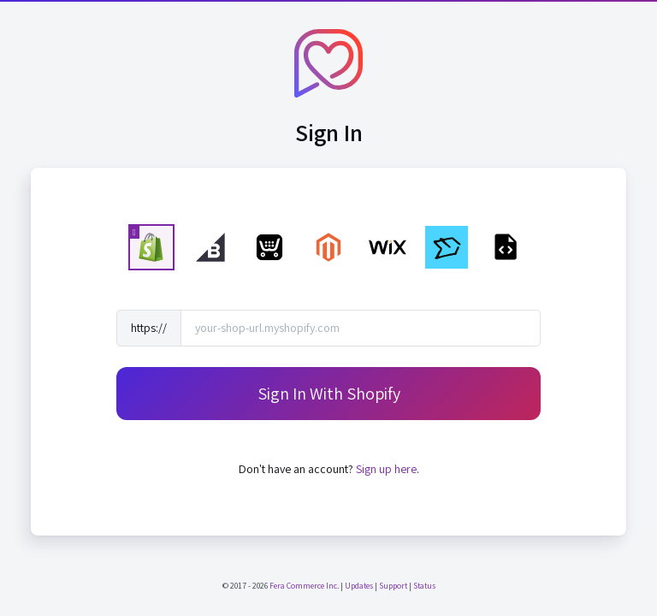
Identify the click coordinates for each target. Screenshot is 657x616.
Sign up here (386, 469)
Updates (359, 585)
